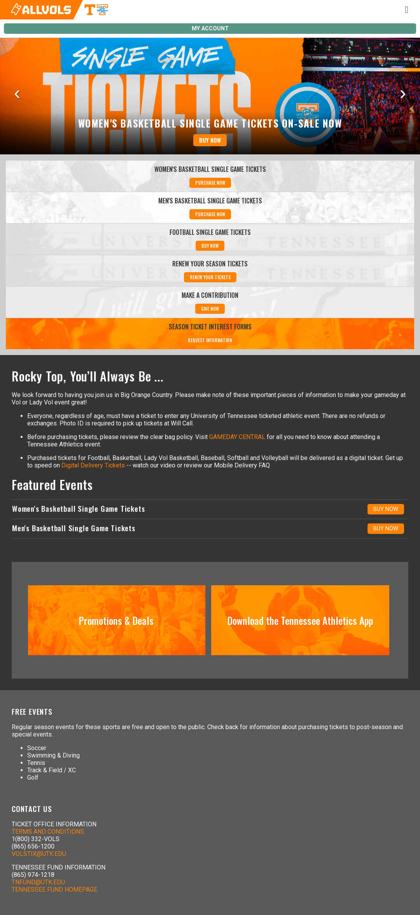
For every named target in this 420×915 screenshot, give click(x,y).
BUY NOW (210, 140)
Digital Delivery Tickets (93, 465)
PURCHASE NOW (210, 183)
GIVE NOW (210, 309)
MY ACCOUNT (210, 28)
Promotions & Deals (116, 620)
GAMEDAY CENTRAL (237, 437)
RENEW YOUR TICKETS (210, 277)
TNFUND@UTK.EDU (38, 882)
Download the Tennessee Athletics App (300, 620)
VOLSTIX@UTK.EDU (39, 853)
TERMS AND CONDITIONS (48, 831)
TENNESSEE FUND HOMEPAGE (54, 889)
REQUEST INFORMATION (210, 340)
